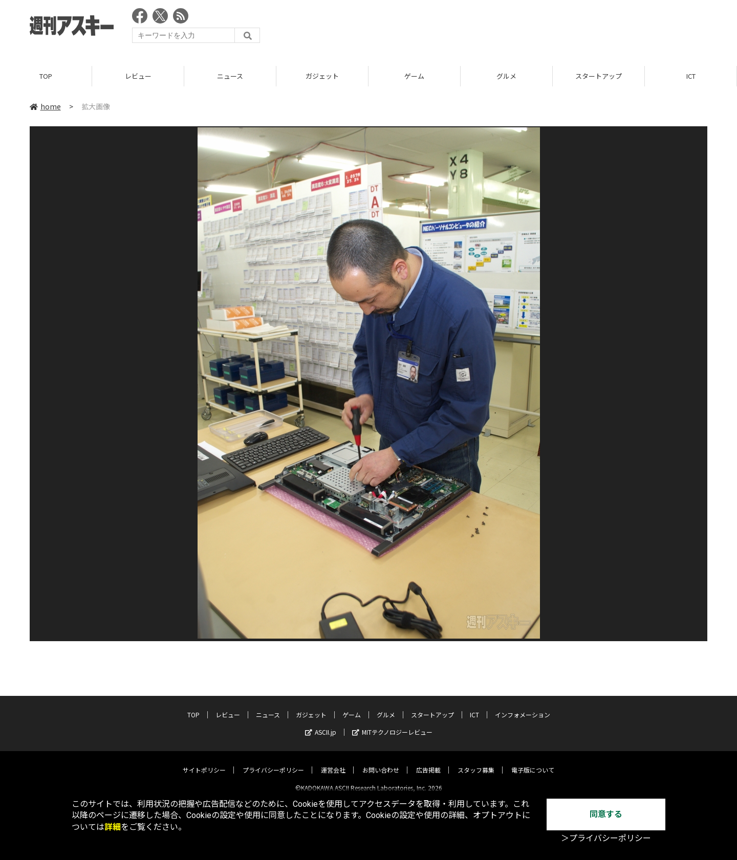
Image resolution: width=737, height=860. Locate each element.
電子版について (532, 761)
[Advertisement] (521, 28)
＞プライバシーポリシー (606, 838)
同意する (606, 814)
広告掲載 (428, 761)
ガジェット (322, 76)
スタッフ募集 (476, 761)
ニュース (230, 76)
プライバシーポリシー (273, 761)
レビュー (138, 76)
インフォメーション (522, 706)
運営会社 (333, 761)
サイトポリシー (204, 761)
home (45, 107)
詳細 (112, 827)
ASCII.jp (320, 723)
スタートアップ (598, 76)
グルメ (506, 76)
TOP (45, 76)
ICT (691, 76)
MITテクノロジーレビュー (392, 723)
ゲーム (414, 76)
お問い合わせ (380, 761)
